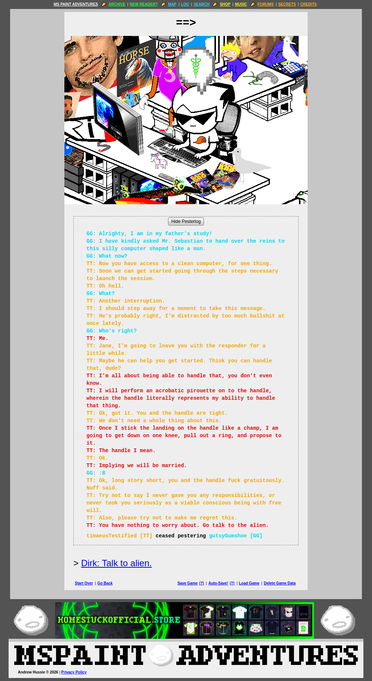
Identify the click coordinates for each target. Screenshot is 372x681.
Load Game (249, 583)
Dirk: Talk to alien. (116, 563)
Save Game (187, 583)
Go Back (105, 583)
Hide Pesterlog (186, 221)
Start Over (84, 583)
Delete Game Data (280, 583)
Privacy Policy (74, 672)
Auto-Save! (218, 583)
